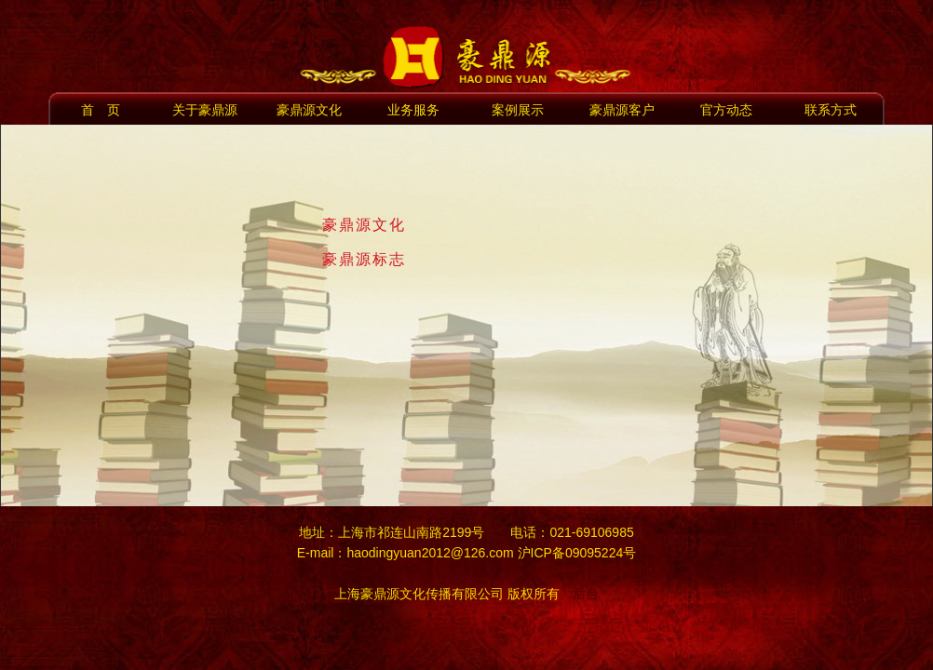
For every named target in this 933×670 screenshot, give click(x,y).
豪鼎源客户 (622, 109)
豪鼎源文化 (309, 109)
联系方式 (831, 109)
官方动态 (726, 109)
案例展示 (518, 109)
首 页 (100, 109)
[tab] (611, 225)
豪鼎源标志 (364, 259)
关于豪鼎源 (204, 109)
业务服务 (413, 109)
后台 (586, 593)
